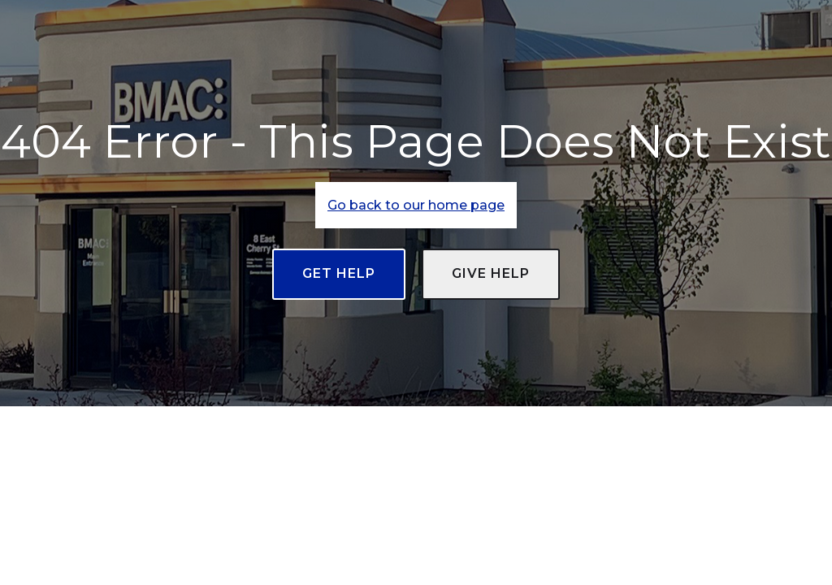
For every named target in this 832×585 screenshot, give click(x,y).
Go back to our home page (416, 205)
